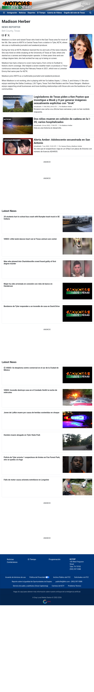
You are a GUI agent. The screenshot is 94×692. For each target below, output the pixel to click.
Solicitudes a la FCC (81, 577)
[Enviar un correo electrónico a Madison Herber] (3, 35)
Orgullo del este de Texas (74, 13)
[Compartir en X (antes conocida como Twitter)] (8, 35)
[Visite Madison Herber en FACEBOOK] (6, 35)
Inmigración (12, 13)
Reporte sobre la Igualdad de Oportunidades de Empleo (32, 581)
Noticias (22, 13)
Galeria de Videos (54, 13)
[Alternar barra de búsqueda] (90, 12)
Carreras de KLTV (58, 586)
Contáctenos (12, 562)
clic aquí (20, 592)
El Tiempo (41, 13)
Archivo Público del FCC (62, 577)
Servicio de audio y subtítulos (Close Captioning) (30, 586)
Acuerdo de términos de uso (15, 577)
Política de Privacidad (37, 577)
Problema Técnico (74, 586)
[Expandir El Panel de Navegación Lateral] (4, 12)
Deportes (31, 13)
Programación (54, 559)
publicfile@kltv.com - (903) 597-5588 (69, 581)
